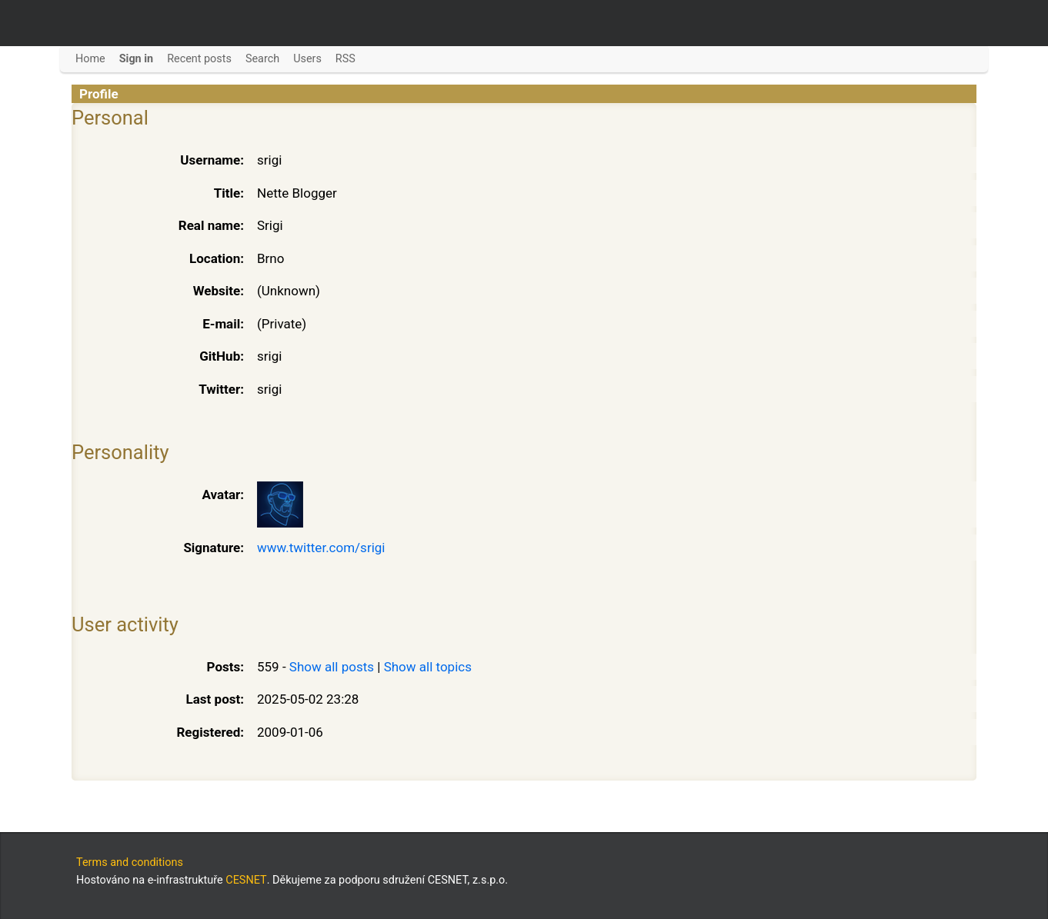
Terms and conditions (129, 862)
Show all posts (331, 666)
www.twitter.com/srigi (321, 547)
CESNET (245, 880)
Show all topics (428, 666)
